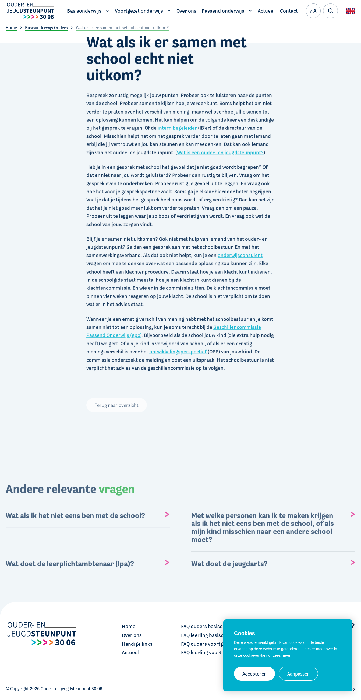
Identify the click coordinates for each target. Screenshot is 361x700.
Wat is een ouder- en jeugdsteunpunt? (220, 151)
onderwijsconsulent (240, 254)
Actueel (130, 652)
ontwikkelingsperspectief (178, 350)
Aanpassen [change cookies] (298, 673)
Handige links (137, 644)
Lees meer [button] (281, 655)
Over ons (132, 635)
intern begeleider (177, 126)
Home (128, 626)
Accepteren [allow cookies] (254, 673)
